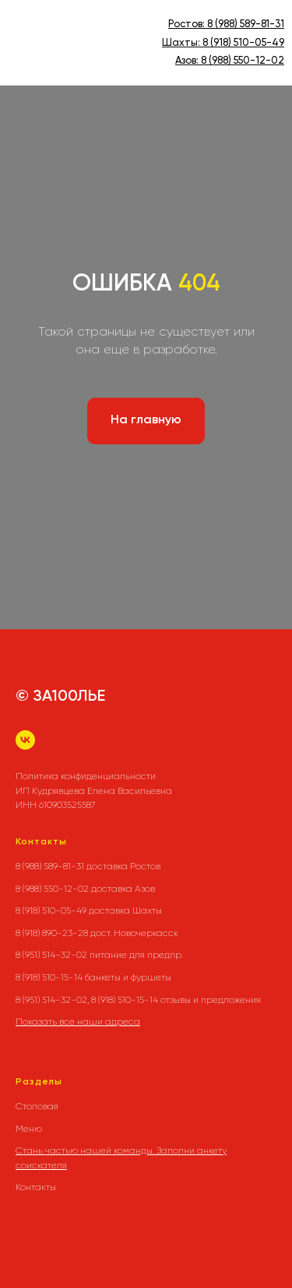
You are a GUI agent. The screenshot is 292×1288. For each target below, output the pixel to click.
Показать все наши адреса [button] (78, 1021)
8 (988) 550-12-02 (242, 61)
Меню (29, 1128)
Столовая (37, 1106)
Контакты (36, 1187)
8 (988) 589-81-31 (245, 24)
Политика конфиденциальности (86, 776)
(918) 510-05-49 (246, 43)
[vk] (25, 740)
